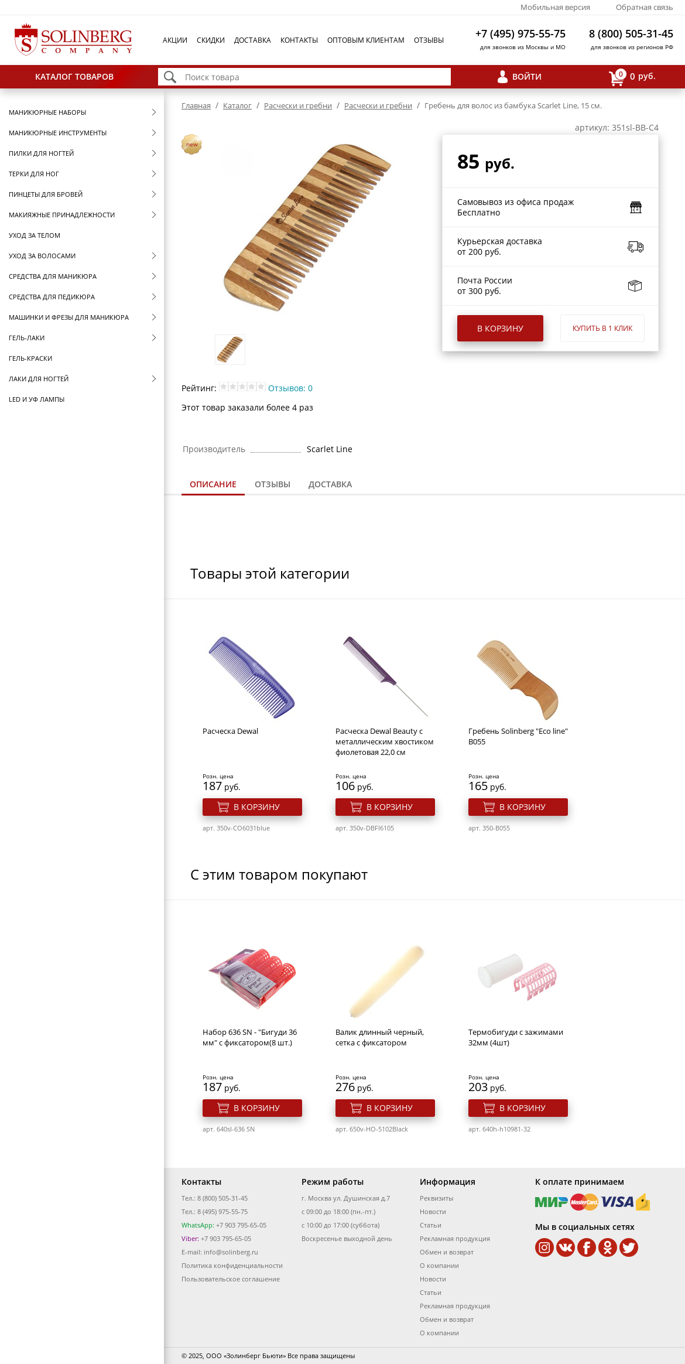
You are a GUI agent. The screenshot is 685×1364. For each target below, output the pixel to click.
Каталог (237, 105)
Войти (527, 76)
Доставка (252, 40)
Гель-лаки (26, 337)
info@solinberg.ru (231, 1251)
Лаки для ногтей (38, 378)
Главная (196, 105)
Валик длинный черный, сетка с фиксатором (379, 1037)
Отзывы (429, 40)
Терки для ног (34, 173)
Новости (433, 1211)
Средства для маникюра (53, 276)
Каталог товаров (74, 76)
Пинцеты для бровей (46, 194)
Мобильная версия (555, 7)
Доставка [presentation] (330, 484)
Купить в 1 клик (602, 328)
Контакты (299, 40)
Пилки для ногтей (41, 153)
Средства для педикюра (52, 296)
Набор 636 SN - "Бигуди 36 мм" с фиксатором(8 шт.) (250, 1037)
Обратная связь (644, 7)
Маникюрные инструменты (58, 132)
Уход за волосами (42, 255)
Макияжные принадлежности (62, 214)
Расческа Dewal (230, 731)
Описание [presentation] (213, 484)
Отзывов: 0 (290, 388)
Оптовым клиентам (366, 40)
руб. (632, 77)
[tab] (213, 485)
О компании (439, 1265)
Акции (175, 40)
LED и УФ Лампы (36, 399)
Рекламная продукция (455, 1238)
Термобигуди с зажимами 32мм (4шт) (515, 1037)
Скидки (211, 40)
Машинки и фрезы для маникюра (69, 317)
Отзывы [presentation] (272, 484)
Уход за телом (34, 235)
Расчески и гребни (298, 105)
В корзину (500, 328)
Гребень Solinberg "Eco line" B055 (518, 736)
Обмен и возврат (447, 1251)
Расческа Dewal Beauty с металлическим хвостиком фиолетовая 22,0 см (384, 741)
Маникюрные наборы (47, 112)
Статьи (430, 1225)
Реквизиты (436, 1198)
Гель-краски (30, 358)
